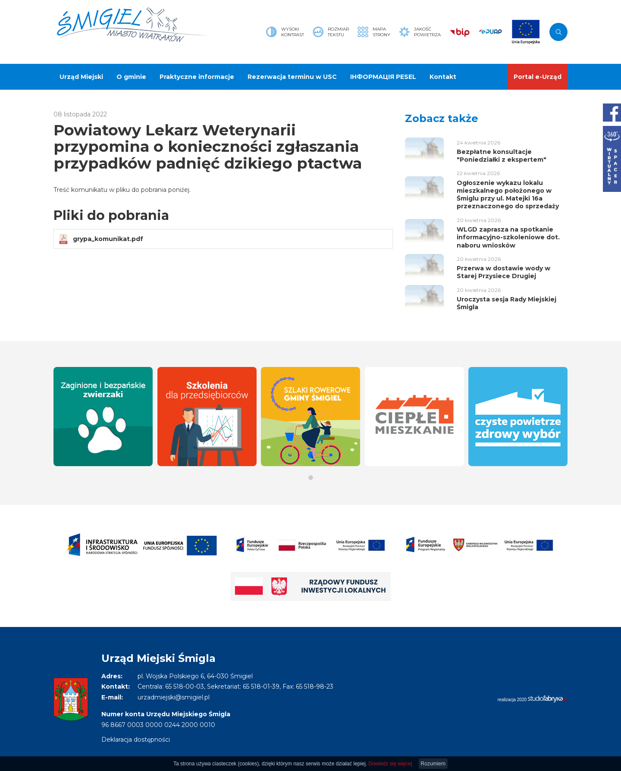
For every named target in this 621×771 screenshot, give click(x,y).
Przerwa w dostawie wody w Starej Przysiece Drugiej (503, 272)
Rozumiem (433, 764)
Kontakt (443, 77)
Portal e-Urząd (537, 77)
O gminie (131, 77)
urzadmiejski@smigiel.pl (174, 697)
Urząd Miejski (81, 77)
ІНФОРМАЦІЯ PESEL (383, 77)
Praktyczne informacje (197, 77)
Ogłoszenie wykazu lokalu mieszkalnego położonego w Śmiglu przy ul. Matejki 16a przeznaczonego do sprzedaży (508, 194)
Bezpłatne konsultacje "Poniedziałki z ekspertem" (501, 155)
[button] (310, 477)
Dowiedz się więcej (390, 764)
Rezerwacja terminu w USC (292, 77)
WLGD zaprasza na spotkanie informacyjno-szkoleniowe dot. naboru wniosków (508, 237)
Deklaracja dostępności (135, 739)
